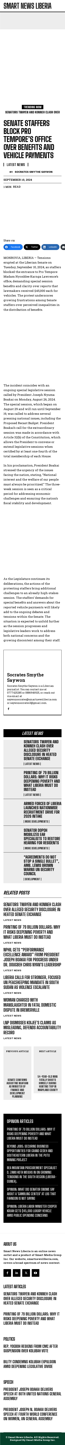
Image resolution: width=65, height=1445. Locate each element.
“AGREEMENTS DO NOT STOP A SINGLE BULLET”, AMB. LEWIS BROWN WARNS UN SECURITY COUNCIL (41, 865)
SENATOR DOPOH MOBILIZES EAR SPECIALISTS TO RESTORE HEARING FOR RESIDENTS (42, 836)
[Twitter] (32, 247)
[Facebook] (13, 247)
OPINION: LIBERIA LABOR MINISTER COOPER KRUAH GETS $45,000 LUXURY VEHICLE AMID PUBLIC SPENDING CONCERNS (32, 1210)
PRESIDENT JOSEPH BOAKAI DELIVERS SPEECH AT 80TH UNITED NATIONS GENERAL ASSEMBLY (32, 1394)
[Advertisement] (32, 63)
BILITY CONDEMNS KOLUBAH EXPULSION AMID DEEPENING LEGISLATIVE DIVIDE (29, 1364)
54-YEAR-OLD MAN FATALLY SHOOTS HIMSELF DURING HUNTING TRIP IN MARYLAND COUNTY (48, 1083)
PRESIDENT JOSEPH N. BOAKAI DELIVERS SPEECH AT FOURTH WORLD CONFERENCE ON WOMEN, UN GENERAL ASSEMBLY (30, 1414)
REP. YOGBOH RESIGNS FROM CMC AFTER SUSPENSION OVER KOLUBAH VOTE (30, 1348)
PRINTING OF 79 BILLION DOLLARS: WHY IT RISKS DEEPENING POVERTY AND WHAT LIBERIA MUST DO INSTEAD (42, 781)
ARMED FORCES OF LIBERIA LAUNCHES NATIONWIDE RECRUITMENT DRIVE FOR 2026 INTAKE (42, 810)
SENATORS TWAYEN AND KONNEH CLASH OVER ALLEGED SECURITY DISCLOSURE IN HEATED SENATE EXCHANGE (41, 750)
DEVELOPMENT (32, 879)
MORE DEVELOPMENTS (36, 821)
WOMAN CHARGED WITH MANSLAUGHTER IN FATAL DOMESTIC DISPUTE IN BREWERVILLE (29, 1005)
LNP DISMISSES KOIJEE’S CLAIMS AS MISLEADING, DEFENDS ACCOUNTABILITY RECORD (32, 1027)
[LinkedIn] (50, 247)
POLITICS (8, 1356)
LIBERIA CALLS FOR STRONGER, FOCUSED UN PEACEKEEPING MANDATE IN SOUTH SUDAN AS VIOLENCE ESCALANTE (32, 982)
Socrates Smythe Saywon (34, 171)
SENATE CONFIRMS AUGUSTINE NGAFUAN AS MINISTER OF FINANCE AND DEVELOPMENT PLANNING (17, 1088)
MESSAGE (8, 1403)
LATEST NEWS (32, 764)
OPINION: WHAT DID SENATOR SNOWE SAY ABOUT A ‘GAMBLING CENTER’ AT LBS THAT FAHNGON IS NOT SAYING (31, 1193)
